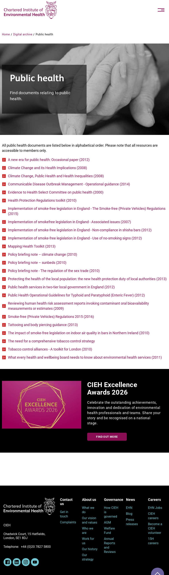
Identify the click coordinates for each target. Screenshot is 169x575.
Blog (129, 514)
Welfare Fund (109, 531)
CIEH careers (153, 516)
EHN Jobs (155, 508)
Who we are (87, 531)
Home (6, 34)
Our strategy (88, 557)
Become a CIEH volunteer (155, 528)
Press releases (132, 522)
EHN (129, 508)
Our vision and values (89, 520)
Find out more (107, 436)
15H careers (153, 541)
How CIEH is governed (111, 512)
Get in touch (64, 514)
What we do (88, 510)
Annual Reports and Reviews (110, 545)
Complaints (68, 522)
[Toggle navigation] (161, 10)
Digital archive (22, 34)
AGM (107, 522)
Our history (89, 549)
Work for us (88, 541)
